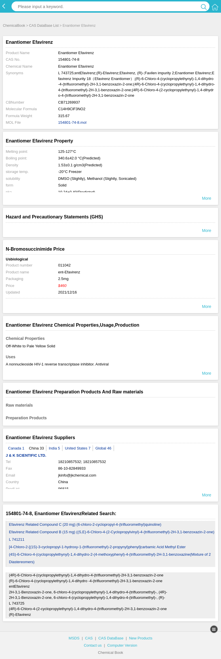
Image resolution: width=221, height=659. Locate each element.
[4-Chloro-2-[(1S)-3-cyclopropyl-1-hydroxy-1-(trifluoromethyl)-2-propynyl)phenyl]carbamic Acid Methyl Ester (97, 547)
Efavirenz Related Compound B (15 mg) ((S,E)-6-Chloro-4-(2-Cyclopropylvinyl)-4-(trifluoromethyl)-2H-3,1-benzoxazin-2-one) (111, 532)
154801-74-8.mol (72, 122)
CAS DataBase (110, 638)
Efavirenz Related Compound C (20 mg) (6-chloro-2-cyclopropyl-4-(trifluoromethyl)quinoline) (85, 524)
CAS (89, 638)
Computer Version (122, 645)
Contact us (93, 645)
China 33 (36, 448)
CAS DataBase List (44, 26)
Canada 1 (16, 448)
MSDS (74, 638)
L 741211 (16, 539)
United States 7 (77, 448)
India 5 (54, 448)
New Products (140, 638)
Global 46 (103, 448)
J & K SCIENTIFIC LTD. (26, 455)
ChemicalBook (14, 26)
